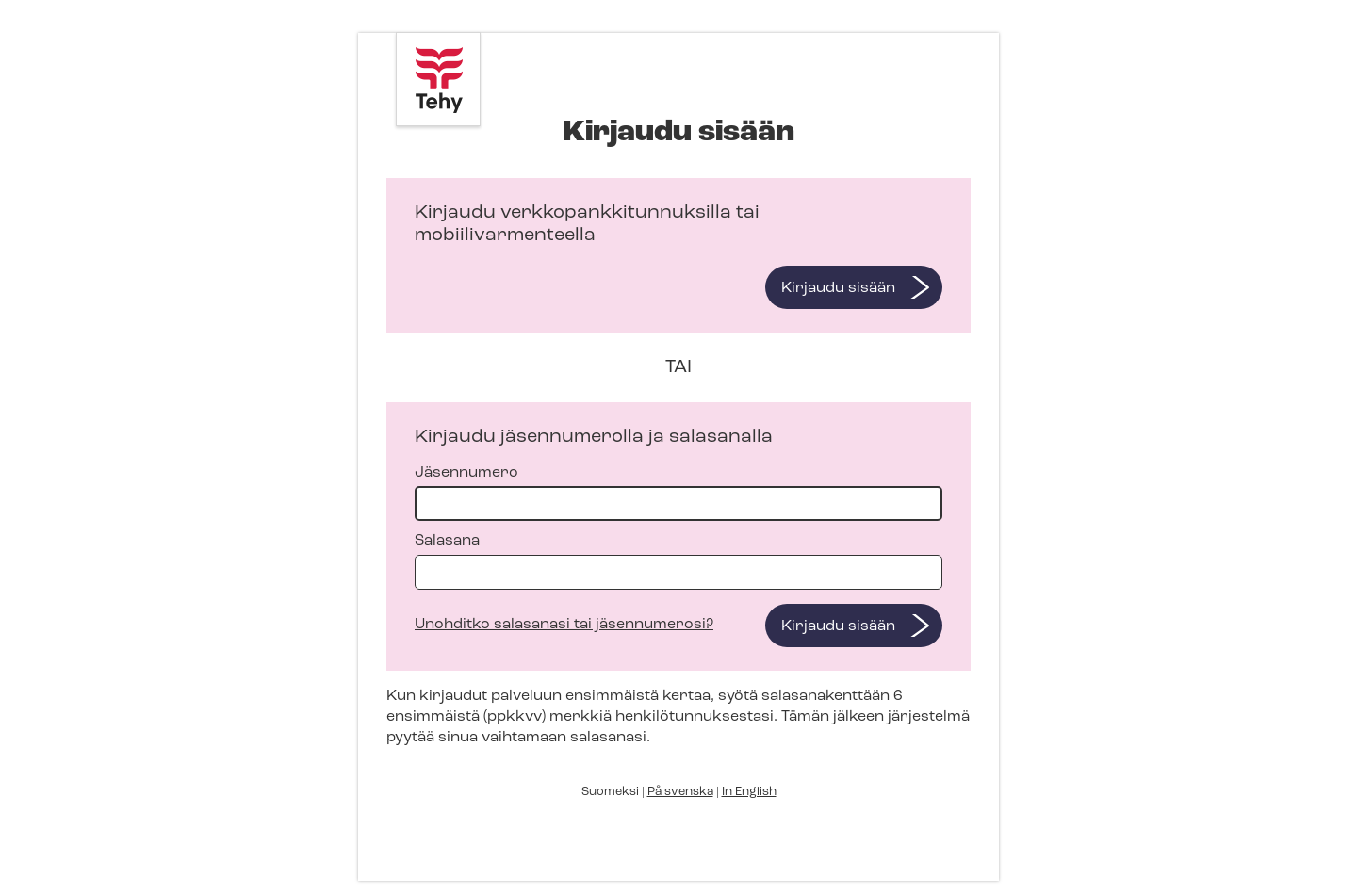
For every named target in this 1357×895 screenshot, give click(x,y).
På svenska (680, 792)
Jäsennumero (678, 493)
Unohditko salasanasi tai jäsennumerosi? (564, 624)
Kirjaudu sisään (838, 288)
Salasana (678, 561)
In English (749, 792)
